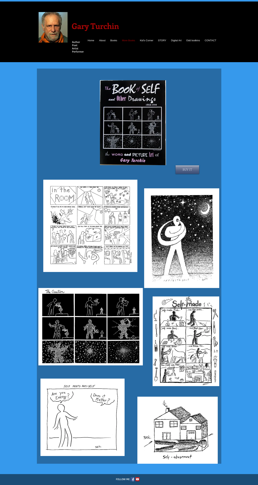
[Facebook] (133, 479)
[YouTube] (137, 479)
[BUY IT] (187, 169)
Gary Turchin (95, 26)
